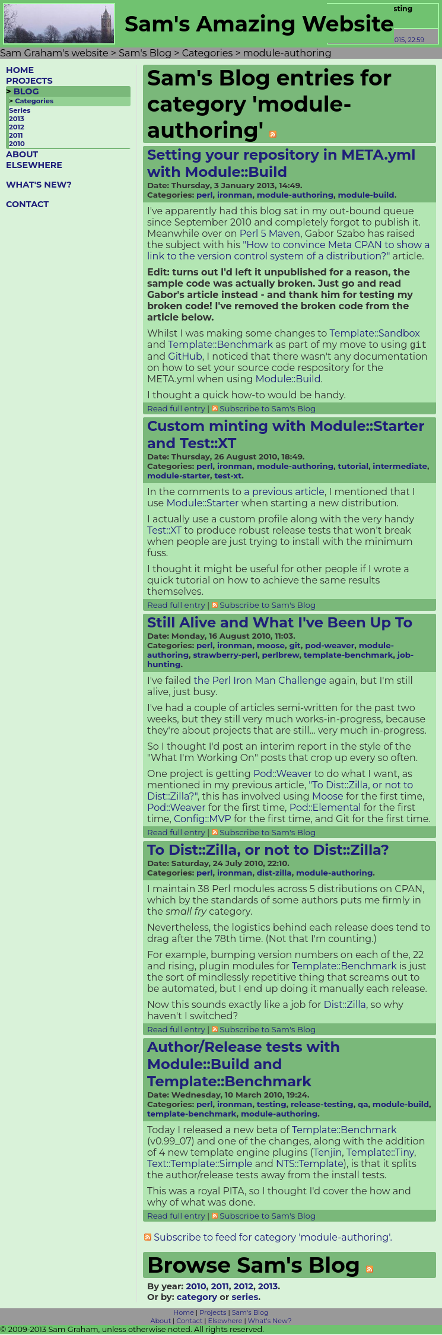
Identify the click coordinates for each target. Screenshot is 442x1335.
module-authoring (295, 194)
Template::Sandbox (375, 333)
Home (183, 1313)
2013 (16, 119)
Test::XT (164, 531)
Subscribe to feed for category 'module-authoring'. (273, 1238)
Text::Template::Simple (200, 1165)
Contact (189, 1322)
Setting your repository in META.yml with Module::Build (281, 163)
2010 (17, 143)
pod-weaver (329, 646)
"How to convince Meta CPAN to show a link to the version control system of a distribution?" (288, 250)
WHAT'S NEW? (39, 184)
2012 (16, 127)
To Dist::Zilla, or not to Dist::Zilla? (268, 851)
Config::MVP (202, 820)
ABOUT (22, 154)
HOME (20, 70)
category (197, 1298)
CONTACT (27, 204)
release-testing (322, 1105)
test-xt (227, 476)
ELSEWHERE (34, 165)
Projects (212, 1313)
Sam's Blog (250, 1313)
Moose (328, 797)
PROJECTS (29, 80)
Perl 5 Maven (270, 233)
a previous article (284, 493)
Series (19, 110)
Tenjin (327, 1153)
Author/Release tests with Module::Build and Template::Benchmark (243, 1065)
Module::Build (288, 380)
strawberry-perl (225, 656)
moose (271, 646)
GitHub (185, 357)
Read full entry (176, 409)
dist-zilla (274, 874)
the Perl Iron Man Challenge (259, 681)
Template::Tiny (380, 1153)
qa (363, 1105)
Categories (34, 101)
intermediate (400, 467)
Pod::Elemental (325, 808)
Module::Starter (202, 504)
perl (204, 194)
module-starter (178, 476)
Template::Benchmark (220, 345)
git (294, 646)
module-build (366, 194)
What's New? (270, 1322)
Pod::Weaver (282, 775)
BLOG (26, 91)
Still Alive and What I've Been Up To (279, 623)
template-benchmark (348, 656)
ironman (234, 194)
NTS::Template (310, 1165)
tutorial (353, 467)
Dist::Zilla (345, 1005)
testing (272, 1105)
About (161, 1322)
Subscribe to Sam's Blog (268, 409)
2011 (16, 135)
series (244, 1298)
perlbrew (281, 656)
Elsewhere (225, 1322)
